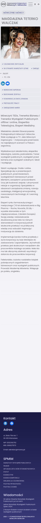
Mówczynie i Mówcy (13, 12)
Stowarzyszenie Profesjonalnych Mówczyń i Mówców (21, 517)
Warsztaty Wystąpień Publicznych (17, 463)
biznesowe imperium (12, 90)
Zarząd (36, 68)
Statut (6, 472)
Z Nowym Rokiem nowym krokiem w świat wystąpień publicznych (20, 511)
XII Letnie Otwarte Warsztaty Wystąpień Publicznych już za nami (18, 500)
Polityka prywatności (12, 484)
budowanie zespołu (12, 94)
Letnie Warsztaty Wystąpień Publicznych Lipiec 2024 (19, 505)
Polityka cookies (10, 487)
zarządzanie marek (12, 108)
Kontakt (9, 418)
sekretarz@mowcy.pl (17, 450)
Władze (6, 466)
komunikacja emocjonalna (16, 99)
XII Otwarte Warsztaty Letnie (16, 68)
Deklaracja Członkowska (13, 481)
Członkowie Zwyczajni (14, 64)
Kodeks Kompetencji (11, 478)
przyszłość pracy (11, 103)
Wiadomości (13, 495)
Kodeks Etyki (8, 475)
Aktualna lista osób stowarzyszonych (19, 469)
